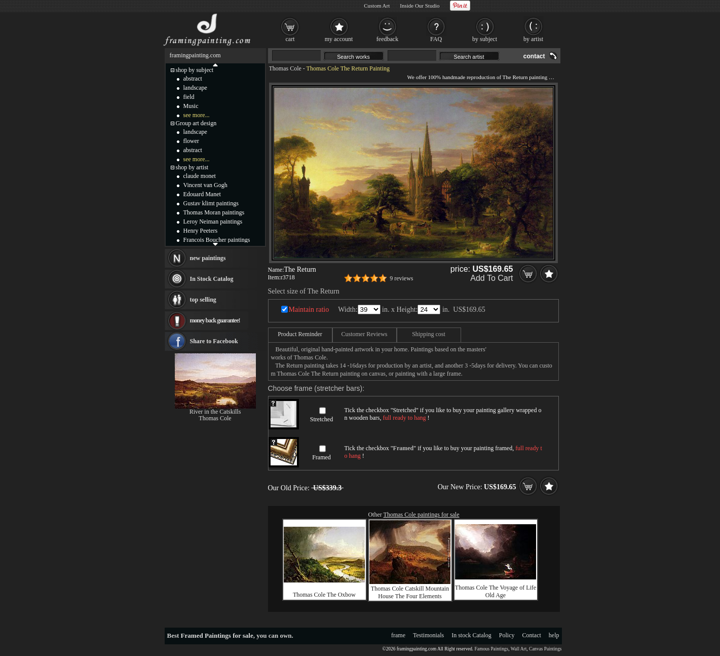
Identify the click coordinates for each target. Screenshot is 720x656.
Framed (321, 457)
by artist (533, 39)
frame (398, 635)
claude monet (199, 175)
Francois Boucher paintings (216, 239)
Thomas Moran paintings (214, 212)
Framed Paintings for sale (217, 635)
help (554, 635)
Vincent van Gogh (205, 185)
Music (191, 106)
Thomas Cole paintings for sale (422, 514)
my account (339, 39)
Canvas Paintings (545, 648)
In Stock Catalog (212, 278)
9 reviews (401, 278)
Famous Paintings (492, 648)
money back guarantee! (215, 320)
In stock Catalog (471, 635)
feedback (387, 39)
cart (290, 39)
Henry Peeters (200, 230)
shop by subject (195, 70)
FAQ (436, 39)
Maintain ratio (309, 309)
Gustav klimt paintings (211, 203)
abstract (192, 78)
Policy (507, 635)
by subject (484, 39)
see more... (196, 115)
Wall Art (519, 648)
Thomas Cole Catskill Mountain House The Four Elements (410, 592)
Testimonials (428, 635)
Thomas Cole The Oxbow (324, 594)
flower (191, 140)
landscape (195, 87)
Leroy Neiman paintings (213, 221)
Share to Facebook (214, 341)
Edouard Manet (202, 194)
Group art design (196, 123)
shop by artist (192, 167)
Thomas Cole (285, 68)
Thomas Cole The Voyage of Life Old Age (495, 591)
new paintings (208, 258)
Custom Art (377, 6)
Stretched (321, 419)
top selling (203, 299)
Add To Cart (491, 278)
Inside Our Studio (419, 6)
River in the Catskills (215, 411)
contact (534, 56)
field (189, 96)
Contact (531, 635)
